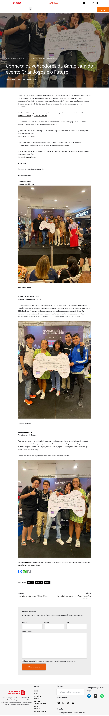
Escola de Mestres (40, 116)
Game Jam (39, 583)
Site (67, 623)
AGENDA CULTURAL (40, 705)
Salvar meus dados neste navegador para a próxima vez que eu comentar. (50, 662)
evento (30, 583)
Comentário (27, 633)
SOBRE (36, 695)
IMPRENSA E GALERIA (40, 713)
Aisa (32, 566)
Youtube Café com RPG (26, 137)
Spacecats (28, 433)
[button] (30, 9)
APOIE (36, 707)
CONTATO (37, 710)
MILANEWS (38, 703)
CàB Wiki (37, 700)
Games (34, 79)
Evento (29, 79)
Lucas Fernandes (24, 566)
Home (8, 58)
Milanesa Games (63, 145)
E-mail (47, 623)
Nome (25, 623)
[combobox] (70, 693)
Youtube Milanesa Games (27, 157)
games (47, 583)
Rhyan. (38, 566)
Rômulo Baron (12, 79)
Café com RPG (52, 125)
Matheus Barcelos (24, 116)
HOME (36, 692)
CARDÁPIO (38, 697)
